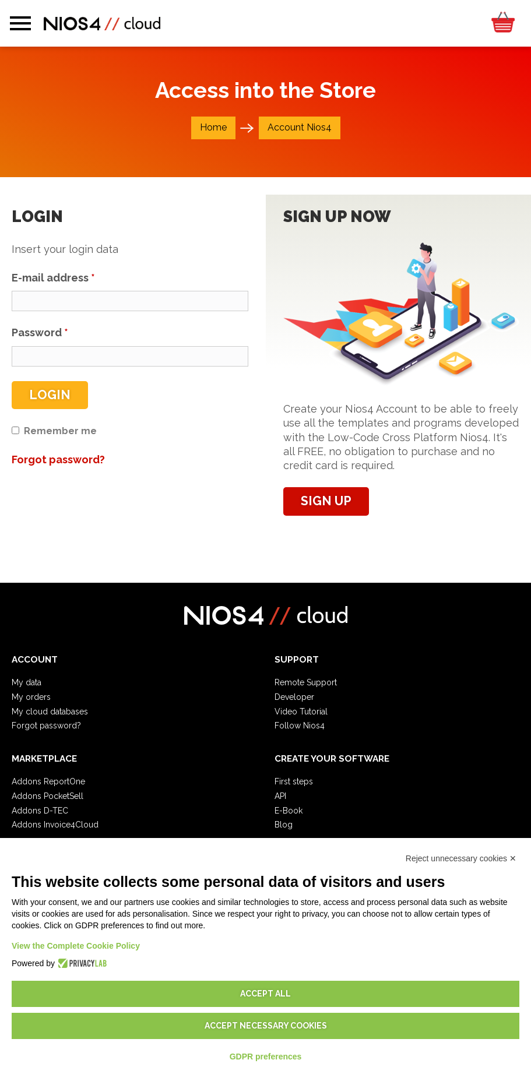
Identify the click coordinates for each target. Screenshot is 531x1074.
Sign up (326, 501)
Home (213, 127)
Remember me (60, 430)
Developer (294, 697)
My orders (31, 697)
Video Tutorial (301, 711)
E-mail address (53, 278)
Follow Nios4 (300, 725)
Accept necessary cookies (266, 1025)
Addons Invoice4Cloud (55, 824)
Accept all (265, 993)
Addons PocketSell (47, 796)
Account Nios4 (300, 127)
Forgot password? (46, 725)
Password (40, 332)
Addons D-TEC (40, 810)
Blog (284, 824)
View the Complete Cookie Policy (76, 945)
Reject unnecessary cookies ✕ (461, 858)
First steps (294, 781)
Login (50, 395)
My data (26, 682)
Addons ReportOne (48, 781)
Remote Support (306, 682)
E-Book (289, 810)
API (280, 796)
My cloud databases (50, 711)
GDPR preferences (266, 1056)
